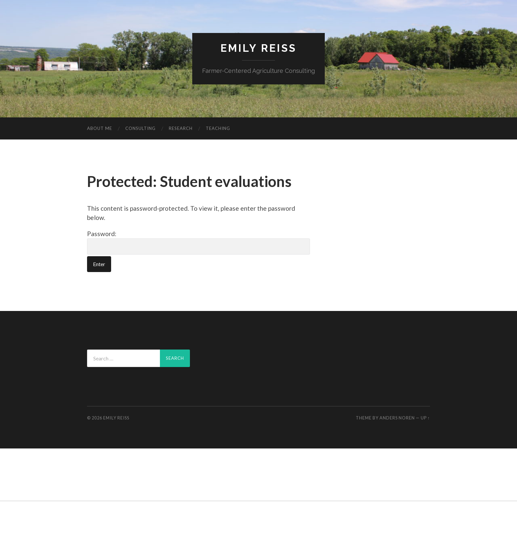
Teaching (218, 128)
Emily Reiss (258, 48)
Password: (198, 242)
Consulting (140, 128)
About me (99, 128)
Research (181, 128)
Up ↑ (425, 417)
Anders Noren (397, 417)
